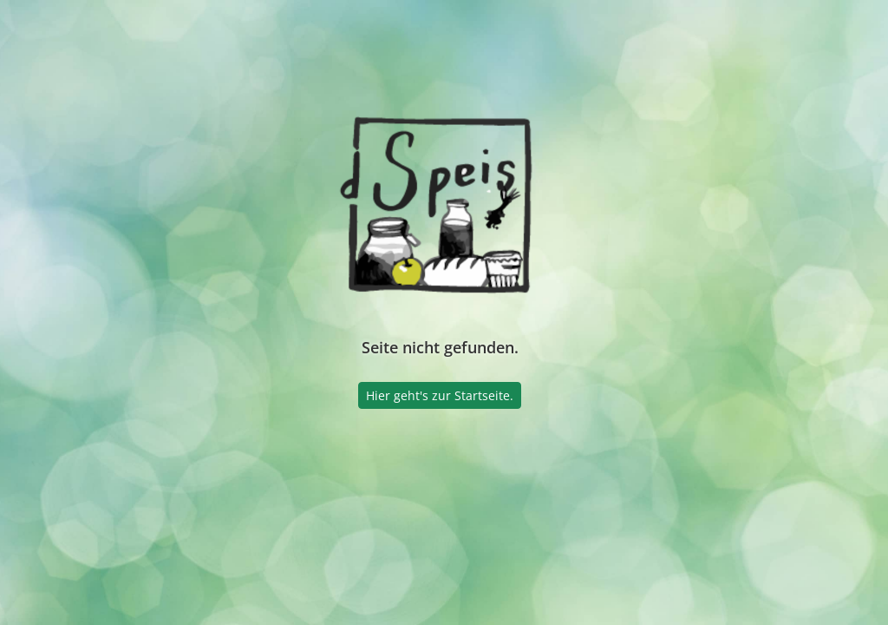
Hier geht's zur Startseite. (439, 395)
